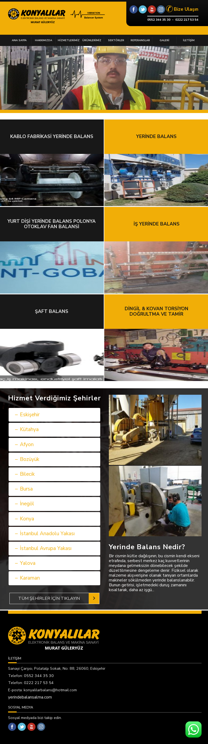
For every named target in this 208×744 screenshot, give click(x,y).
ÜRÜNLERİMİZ (91, 40)
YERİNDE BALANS (156, 136)
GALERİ (164, 40)
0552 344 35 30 (158, 19)
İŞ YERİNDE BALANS (157, 224)
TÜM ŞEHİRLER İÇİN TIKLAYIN (49, 598)
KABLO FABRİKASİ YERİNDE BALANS (51, 136)
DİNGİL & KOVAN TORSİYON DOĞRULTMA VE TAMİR (156, 311)
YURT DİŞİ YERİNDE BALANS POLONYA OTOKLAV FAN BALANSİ (52, 224)
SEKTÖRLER (116, 40)
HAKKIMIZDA (43, 40)
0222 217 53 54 (186, 19)
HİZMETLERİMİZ (69, 40)
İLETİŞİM (189, 40)
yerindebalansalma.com (30, 697)
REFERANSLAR (140, 40)
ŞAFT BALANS (51, 311)
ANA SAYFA (19, 40)
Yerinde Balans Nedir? (147, 547)
